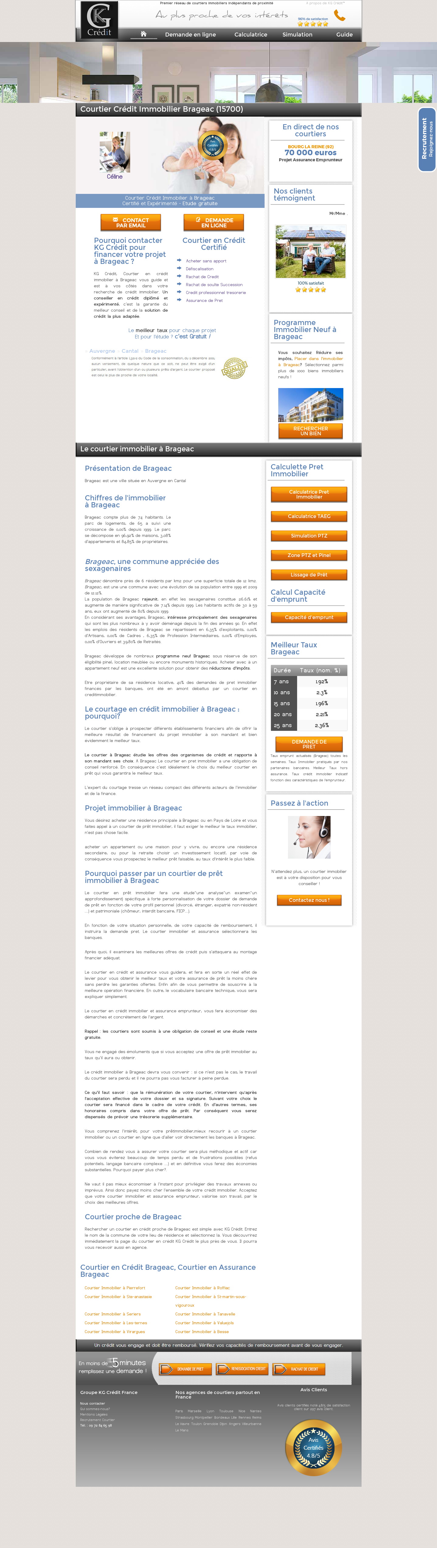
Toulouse (226, 1405)
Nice (242, 1405)
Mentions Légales (94, 1409)
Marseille (195, 1405)
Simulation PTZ (309, 530)
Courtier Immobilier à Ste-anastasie (118, 1291)
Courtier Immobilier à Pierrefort (115, 1282)
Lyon (210, 1405)
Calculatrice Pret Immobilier (309, 489)
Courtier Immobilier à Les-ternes (116, 1317)
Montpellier (204, 1412)
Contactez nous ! (309, 895)
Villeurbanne (252, 1418)
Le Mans (182, 1425)
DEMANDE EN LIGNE (214, 223)
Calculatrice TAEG (309, 511)
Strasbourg (184, 1412)
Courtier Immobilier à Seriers (113, 1308)
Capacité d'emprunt (309, 612)
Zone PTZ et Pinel (309, 550)
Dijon (223, 1418)
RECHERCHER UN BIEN (310, 425)
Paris (179, 1405)
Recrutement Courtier (97, 1414)
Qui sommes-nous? (95, 1403)
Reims (257, 1412)
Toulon (196, 1418)
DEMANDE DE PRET (309, 739)
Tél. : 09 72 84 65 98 (96, 1420)
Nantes (256, 1405)
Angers (235, 1418)
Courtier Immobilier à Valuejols (204, 1317)
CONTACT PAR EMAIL (131, 223)
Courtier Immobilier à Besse (202, 1326)
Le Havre (182, 1418)
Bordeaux (222, 1412)
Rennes (245, 1412)
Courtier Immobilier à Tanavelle (205, 1308)
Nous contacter (92, 1398)
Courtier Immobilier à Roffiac (202, 1282)
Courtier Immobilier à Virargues (115, 1326)
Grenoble (210, 1418)
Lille (234, 1412)
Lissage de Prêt (309, 569)
